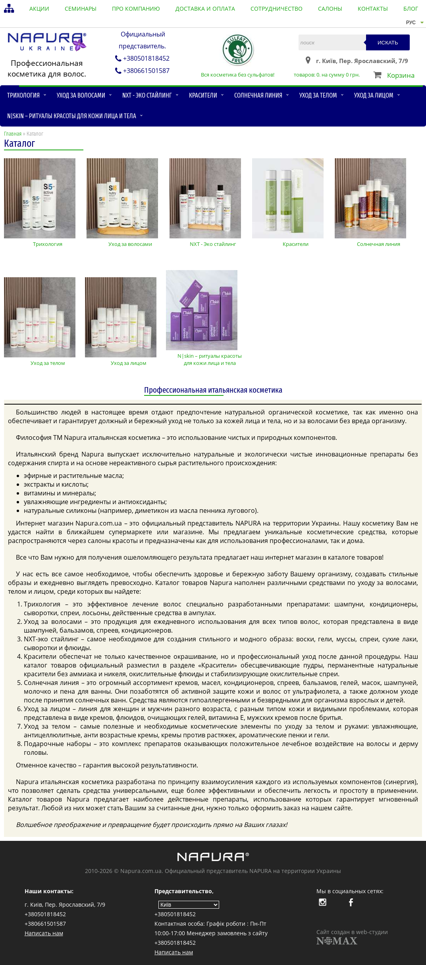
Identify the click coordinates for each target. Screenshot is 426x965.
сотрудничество (277, 8)
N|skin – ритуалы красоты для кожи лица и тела (71, 116)
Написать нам (44, 933)
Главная (12, 133)
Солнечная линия (258, 95)
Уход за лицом (373, 95)
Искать (388, 43)
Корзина (400, 75)
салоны (330, 8)
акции (39, 8)
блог (410, 8)
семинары (80, 8)
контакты (373, 8)
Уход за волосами (81, 95)
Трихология (23, 95)
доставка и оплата (205, 8)
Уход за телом (318, 95)
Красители (203, 95)
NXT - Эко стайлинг (147, 95)
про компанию (136, 8)
